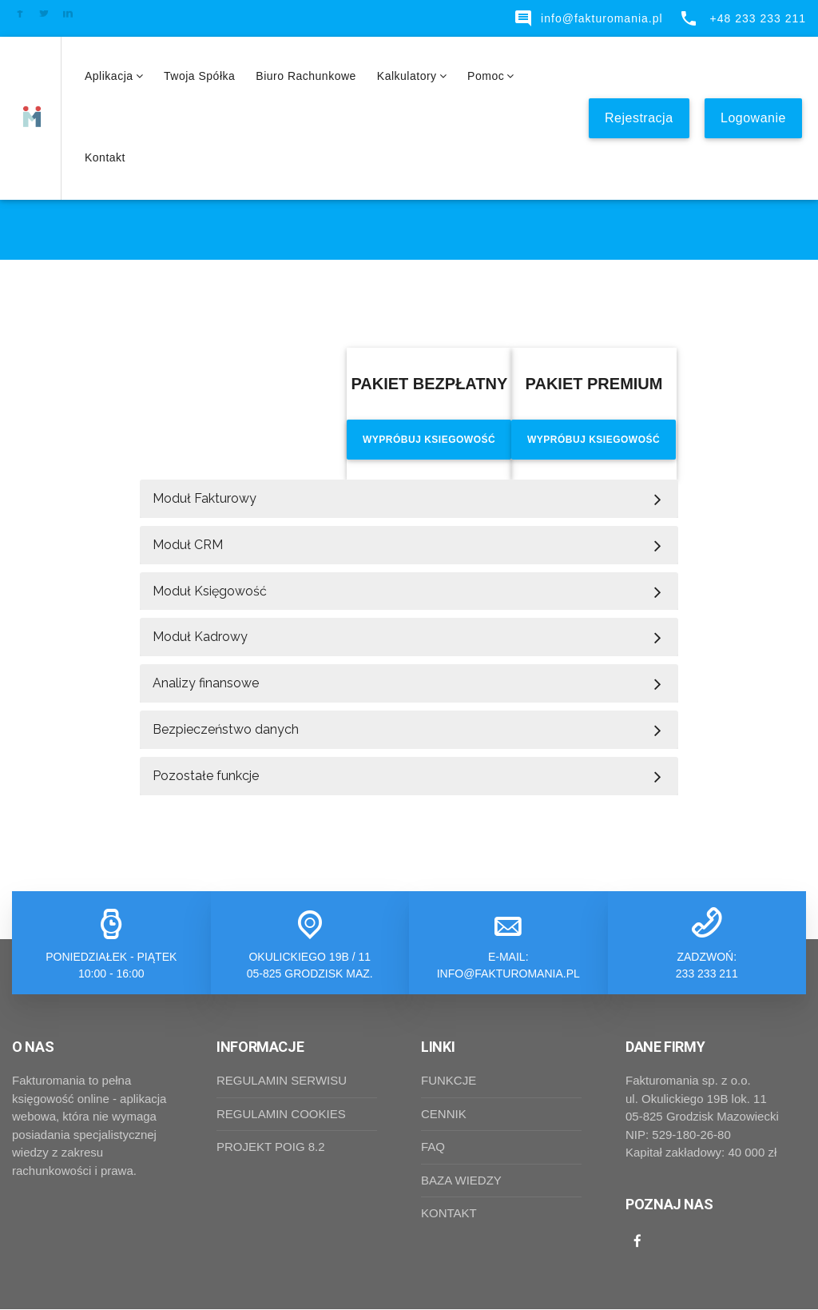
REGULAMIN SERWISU (281, 1081)
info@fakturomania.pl (588, 18)
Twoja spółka (199, 76)
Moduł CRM (188, 544)
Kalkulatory (412, 76)
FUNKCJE (448, 1081)
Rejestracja (639, 118)
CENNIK (444, 1114)
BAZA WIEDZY (461, 1180)
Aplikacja (114, 76)
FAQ (433, 1147)
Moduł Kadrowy (200, 637)
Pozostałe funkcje (206, 775)
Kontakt (105, 157)
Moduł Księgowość (210, 591)
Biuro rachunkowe (306, 76)
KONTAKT (449, 1213)
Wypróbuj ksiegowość (429, 439)
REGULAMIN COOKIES (281, 1114)
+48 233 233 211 (742, 18)
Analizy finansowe (206, 683)
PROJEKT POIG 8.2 (270, 1147)
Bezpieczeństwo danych (226, 729)
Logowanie (753, 118)
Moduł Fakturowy (204, 498)
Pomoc (490, 76)
